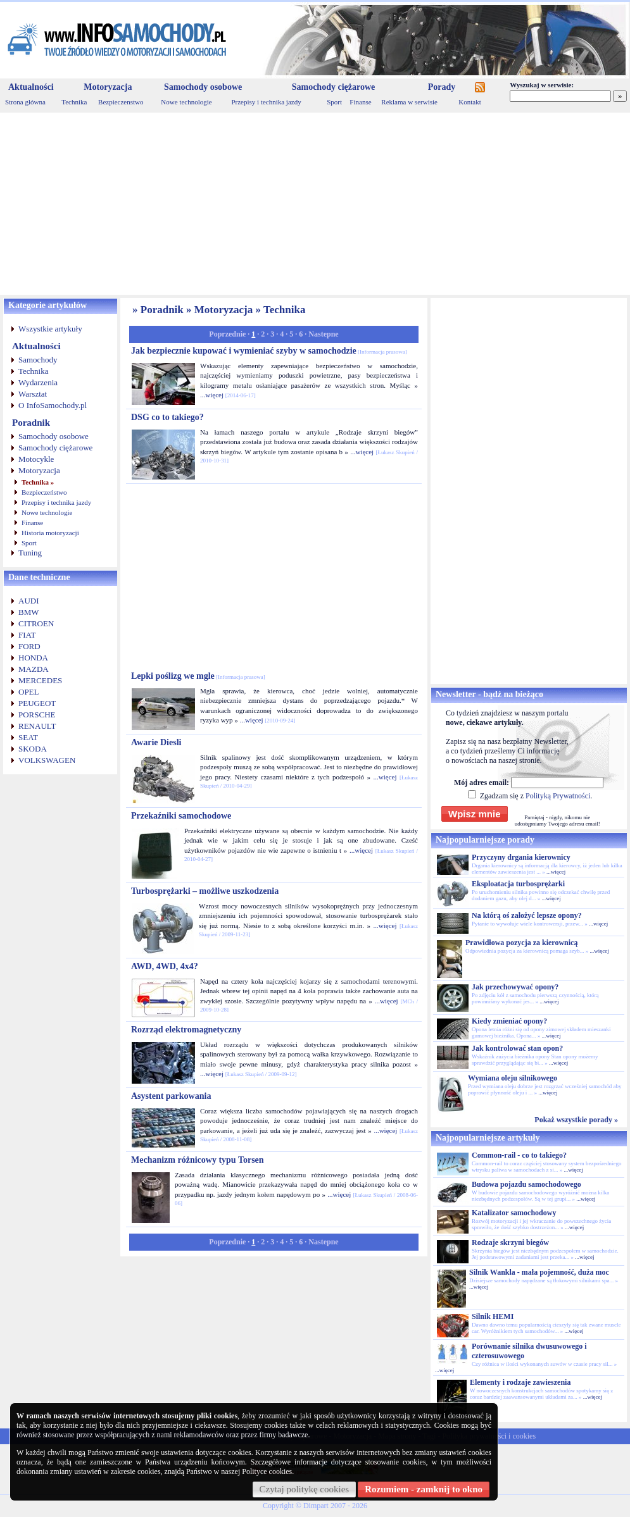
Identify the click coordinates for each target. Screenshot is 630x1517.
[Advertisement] (315, 203)
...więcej (212, 395)
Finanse (360, 102)
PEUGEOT (37, 703)
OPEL (28, 692)
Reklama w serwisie (409, 102)
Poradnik (31, 423)
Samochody (37, 359)
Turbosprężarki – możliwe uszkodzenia (205, 891)
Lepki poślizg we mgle (198, 676)
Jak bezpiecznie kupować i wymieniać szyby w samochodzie (269, 351)
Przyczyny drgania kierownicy (521, 857)
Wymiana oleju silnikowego (512, 1078)
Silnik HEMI (492, 1316)
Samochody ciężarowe (333, 87)
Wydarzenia (38, 382)
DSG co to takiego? (167, 417)
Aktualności (31, 87)
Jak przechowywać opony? (515, 986)
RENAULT (37, 726)
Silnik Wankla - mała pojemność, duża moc (539, 1272)
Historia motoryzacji (50, 532)
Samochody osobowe (203, 87)
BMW (28, 612)
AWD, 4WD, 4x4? (164, 966)
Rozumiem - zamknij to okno (423, 1489)
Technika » (38, 482)
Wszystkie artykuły (50, 328)
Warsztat (32, 394)
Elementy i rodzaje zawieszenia (520, 1382)
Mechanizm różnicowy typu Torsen (197, 1160)
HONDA (33, 657)
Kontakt (469, 102)
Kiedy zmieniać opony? (509, 1021)
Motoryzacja (108, 87)
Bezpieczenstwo (120, 102)
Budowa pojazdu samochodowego (526, 1184)
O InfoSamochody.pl (52, 405)
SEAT (28, 737)
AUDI (28, 600)
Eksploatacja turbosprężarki (518, 883)
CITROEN (36, 623)
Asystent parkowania (171, 1096)
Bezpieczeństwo (44, 492)
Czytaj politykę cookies (305, 1489)
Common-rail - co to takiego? (519, 1155)
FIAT (26, 635)
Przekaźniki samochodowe (181, 815)
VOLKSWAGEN (46, 760)
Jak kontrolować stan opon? (517, 1048)
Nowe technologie (186, 102)
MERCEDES (40, 680)
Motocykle (36, 459)
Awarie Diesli (156, 742)
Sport (334, 102)
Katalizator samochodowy (514, 1212)
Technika (74, 102)
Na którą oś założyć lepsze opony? (527, 915)
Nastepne (323, 334)
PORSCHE (37, 714)
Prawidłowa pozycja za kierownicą (521, 942)
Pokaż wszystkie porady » (576, 1119)
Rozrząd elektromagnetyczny (186, 1029)
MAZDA (33, 669)
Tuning (30, 552)
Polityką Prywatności (558, 795)
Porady (442, 87)
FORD (29, 646)
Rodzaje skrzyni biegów (510, 1242)
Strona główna (25, 102)
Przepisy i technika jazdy (266, 102)
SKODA (32, 748)
